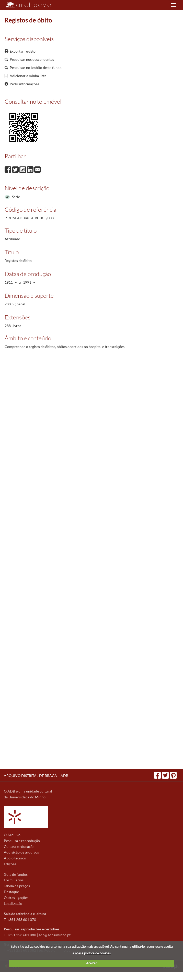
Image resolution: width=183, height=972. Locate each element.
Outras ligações (16, 897)
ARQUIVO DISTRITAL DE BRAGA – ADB (36, 775)
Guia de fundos (16, 874)
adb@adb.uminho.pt (55, 935)
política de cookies (97, 953)
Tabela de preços (17, 886)
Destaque (11, 892)
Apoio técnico (15, 858)
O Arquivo (12, 835)
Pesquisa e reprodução (22, 840)
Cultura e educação (19, 846)
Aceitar (91, 963)
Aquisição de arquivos (21, 852)
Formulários (14, 880)
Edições (10, 864)
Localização (13, 903)
